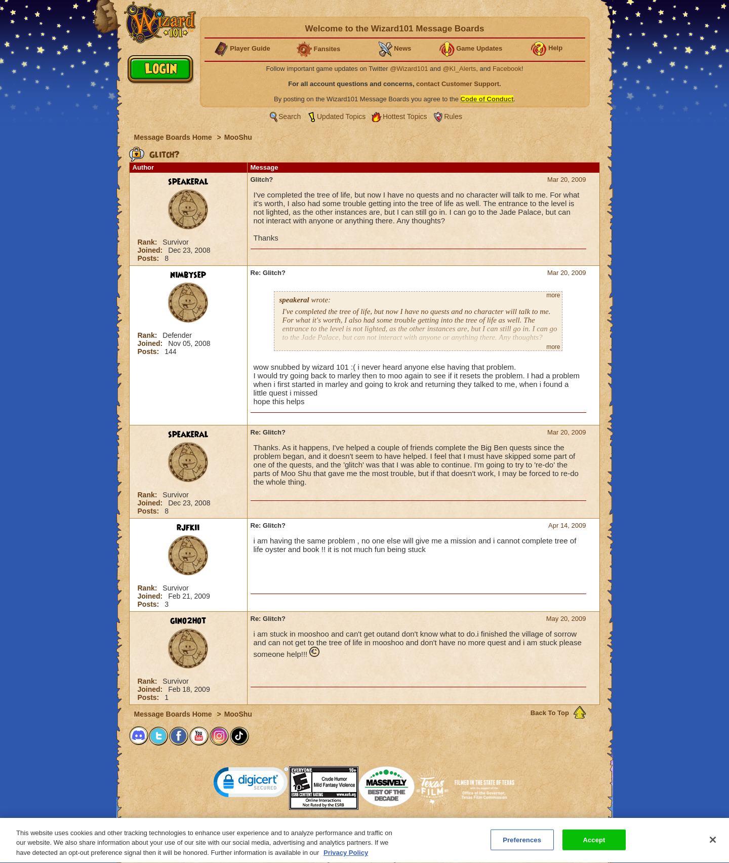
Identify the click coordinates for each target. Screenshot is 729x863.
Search (289, 116)
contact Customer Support (457, 84)
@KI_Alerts (459, 68)
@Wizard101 (409, 68)
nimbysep (188, 275)
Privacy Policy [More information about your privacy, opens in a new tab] (345, 857)
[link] (251, 784)
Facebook (507, 68)
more (553, 295)
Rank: (148, 242)
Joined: (151, 250)
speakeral (188, 182)
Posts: (149, 258)
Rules (453, 116)
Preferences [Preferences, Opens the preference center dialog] (522, 844)
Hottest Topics (405, 116)
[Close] (713, 844)
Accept (594, 844)
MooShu (238, 137)
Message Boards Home (174, 137)
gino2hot (188, 621)
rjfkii (188, 528)
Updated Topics (341, 116)
